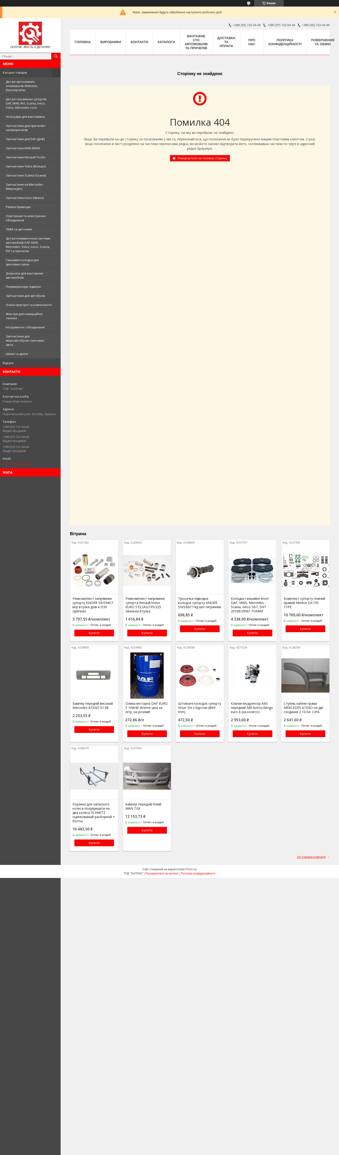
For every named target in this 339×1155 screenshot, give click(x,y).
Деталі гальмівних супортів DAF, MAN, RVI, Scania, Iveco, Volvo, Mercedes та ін (26, 103)
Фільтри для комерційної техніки (24, 316)
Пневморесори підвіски (23, 286)
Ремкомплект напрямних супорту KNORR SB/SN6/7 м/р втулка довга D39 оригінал (93, 605)
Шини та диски (17, 354)
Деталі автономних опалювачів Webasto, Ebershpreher (22, 86)
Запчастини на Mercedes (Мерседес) (24, 186)
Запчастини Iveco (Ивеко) (25, 198)
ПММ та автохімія (19, 229)
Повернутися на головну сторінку (202, 158)
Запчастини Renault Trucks (25, 157)
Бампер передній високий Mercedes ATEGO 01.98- (93, 705)
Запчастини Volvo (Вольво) (26, 166)
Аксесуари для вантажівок (25, 116)
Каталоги (166, 42)
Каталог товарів (15, 72)
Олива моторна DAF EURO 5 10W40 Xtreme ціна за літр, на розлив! (146, 707)
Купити (94, 633)
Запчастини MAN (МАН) (23, 148)
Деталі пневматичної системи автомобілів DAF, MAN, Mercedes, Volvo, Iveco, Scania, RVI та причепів (28, 244)
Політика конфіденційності (284, 42)
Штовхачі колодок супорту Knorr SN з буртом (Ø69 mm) (199, 707)
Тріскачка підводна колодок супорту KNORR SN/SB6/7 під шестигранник (199, 603)
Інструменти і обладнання (25, 327)
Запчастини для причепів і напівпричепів (25, 128)
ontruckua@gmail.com (18, 464)
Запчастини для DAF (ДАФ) (25, 139)
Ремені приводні (18, 207)
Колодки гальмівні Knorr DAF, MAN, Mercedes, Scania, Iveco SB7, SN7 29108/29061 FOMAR (250, 605)
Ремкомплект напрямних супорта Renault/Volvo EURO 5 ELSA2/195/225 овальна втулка (145, 605)
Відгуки (8, 363)
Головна (83, 42)
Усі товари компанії (311, 857)
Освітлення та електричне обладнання (25, 218)
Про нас (251, 42)
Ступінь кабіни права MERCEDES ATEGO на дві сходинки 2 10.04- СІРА (303, 707)
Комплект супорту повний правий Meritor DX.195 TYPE (304, 603)
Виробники (110, 42)
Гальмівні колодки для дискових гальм (22, 262)
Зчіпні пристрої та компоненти (29, 305)
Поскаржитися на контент (162, 873)
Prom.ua (191, 869)
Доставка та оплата (226, 42)
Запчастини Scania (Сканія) (26, 175)
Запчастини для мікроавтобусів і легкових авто (25, 340)
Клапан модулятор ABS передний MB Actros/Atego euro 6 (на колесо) (252, 707)
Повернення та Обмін (322, 42)
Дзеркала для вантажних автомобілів (24, 275)
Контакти (139, 42)
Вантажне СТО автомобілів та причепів (196, 42)
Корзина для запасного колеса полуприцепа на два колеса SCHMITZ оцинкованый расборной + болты (94, 812)
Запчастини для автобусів (25, 296)
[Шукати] (56, 56)
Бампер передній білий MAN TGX (143, 806)
